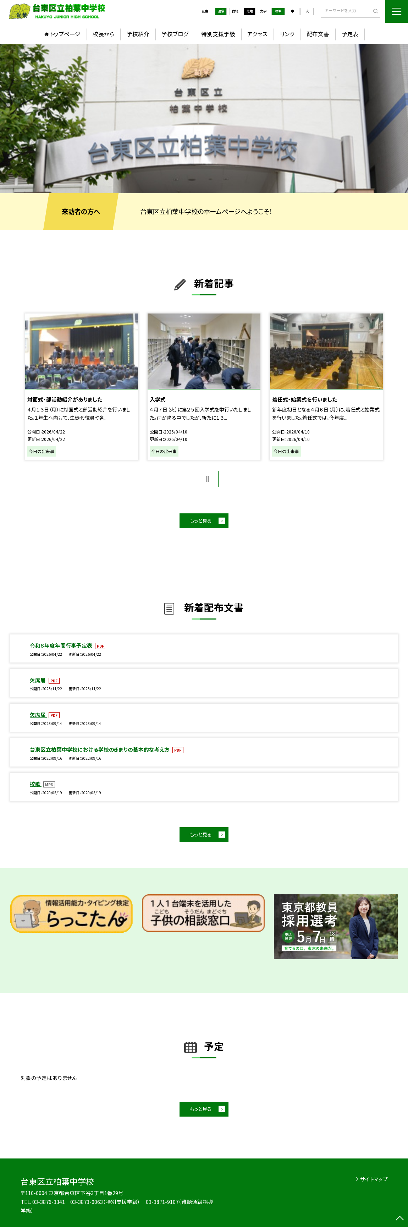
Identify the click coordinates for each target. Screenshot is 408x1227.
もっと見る (200, 520)
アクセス (257, 34)
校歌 (36, 783)
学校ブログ (175, 34)
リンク (287, 34)
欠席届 (38, 680)
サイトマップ (374, 1179)
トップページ (65, 34)
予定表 (350, 34)
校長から (103, 34)
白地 (235, 11)
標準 (278, 11)
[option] (204, 118)
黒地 (250, 11)
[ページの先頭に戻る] (400, 1219)
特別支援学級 (218, 34)
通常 (221, 11)
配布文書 (318, 34)
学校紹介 (138, 34)
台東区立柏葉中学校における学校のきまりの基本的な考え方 (100, 749)
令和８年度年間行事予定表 (61, 645)
